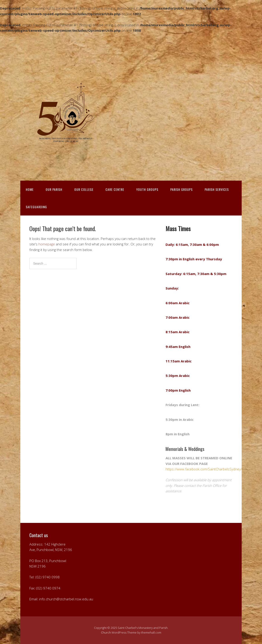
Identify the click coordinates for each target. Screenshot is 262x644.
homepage (46, 244)
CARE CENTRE (114, 189)
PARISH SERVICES (217, 189)
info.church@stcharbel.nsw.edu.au (66, 599)
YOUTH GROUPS (147, 189)
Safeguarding (36, 206)
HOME (30, 189)
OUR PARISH (54, 189)
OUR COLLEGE (84, 189)
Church (106, 632)
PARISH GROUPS (181, 189)
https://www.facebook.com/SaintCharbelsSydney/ (204, 469)
